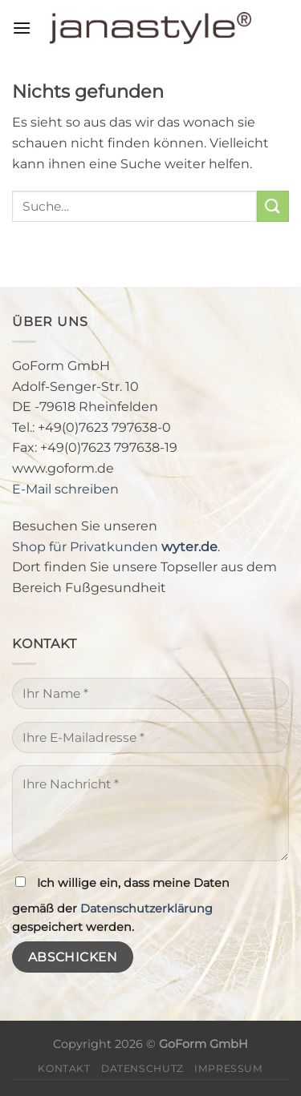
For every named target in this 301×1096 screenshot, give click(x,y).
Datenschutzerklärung (146, 908)
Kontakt (64, 1068)
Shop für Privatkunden (115, 546)
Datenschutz (142, 1068)
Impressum (228, 1068)
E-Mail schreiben (65, 489)
